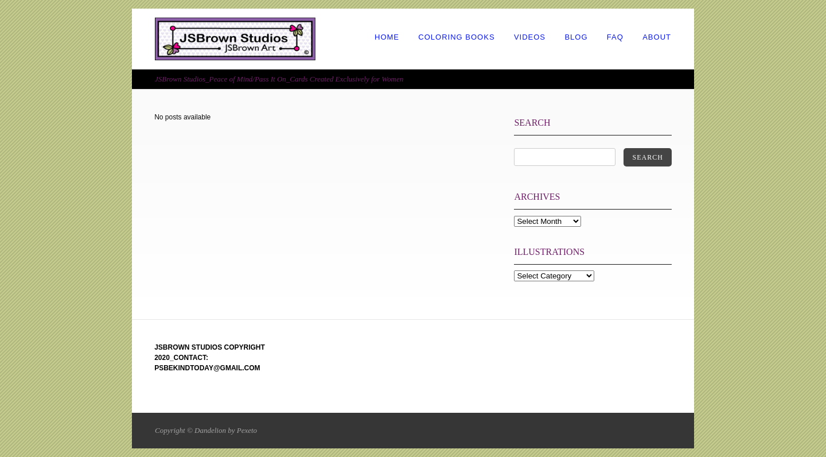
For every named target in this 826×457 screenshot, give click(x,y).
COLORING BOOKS (456, 37)
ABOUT (656, 37)
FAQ (615, 37)
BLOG (575, 37)
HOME (387, 37)
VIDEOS (530, 37)
